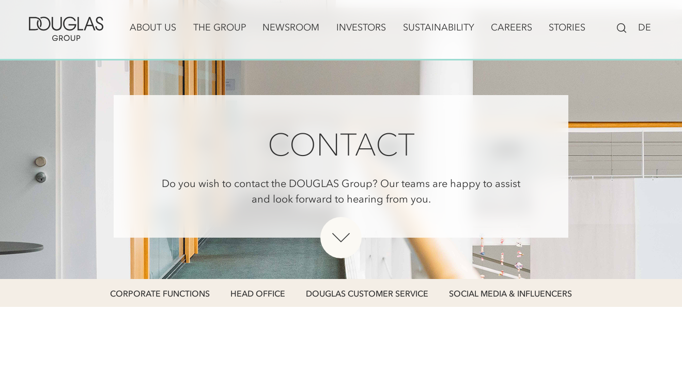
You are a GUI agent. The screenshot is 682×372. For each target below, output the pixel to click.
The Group (219, 27)
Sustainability (438, 27)
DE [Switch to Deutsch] (644, 27)
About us (153, 27)
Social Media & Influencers (510, 293)
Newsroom (290, 27)
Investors (361, 27)
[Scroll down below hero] (341, 237)
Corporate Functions (160, 293)
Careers (511, 27)
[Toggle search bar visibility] (621, 27)
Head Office (257, 293)
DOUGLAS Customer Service (367, 293)
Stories (567, 27)
